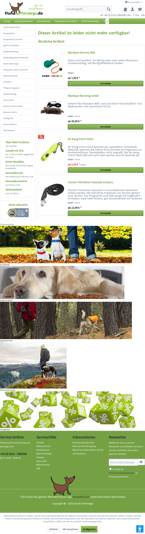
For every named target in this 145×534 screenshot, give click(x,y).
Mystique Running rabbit (83, 96)
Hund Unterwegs (11, 63)
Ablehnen (53, 529)
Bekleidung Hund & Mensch (15, 57)
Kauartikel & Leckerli (12, 39)
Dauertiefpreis (10, 124)
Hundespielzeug (10, 51)
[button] (139, 528)
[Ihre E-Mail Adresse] (123, 462)
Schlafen (7, 81)
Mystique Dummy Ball (81, 52)
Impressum (41, 461)
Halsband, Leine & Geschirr (15, 69)
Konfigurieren (89, 529)
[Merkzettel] (125, 9)
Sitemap (40, 457)
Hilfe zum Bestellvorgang (84, 446)
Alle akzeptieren (70, 529)
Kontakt (40, 442)
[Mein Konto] (132, 9)
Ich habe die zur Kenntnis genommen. (123, 473)
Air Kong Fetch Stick (80, 139)
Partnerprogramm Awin (83, 442)
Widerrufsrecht (43, 446)
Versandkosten (80, 497)
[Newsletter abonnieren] (141, 462)
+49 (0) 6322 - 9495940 (13, 454)
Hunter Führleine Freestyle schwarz (90, 182)
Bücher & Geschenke (13, 106)
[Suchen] (108, 9)
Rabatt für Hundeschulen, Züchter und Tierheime (88, 451)
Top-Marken (8, 130)
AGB (38, 468)
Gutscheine (8, 100)
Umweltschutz (43, 449)
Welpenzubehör (10, 75)
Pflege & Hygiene (11, 87)
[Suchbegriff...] (88, 9)
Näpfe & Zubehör (11, 45)
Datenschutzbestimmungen (122, 472)
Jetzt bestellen (105, 83)
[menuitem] (88, 9)
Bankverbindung (43, 453)
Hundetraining (9, 94)
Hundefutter (9, 33)
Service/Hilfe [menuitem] (132, 2)
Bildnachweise (43, 464)
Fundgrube (8, 118)
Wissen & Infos (10, 112)
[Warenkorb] (140, 9)
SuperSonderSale (11, 27)
